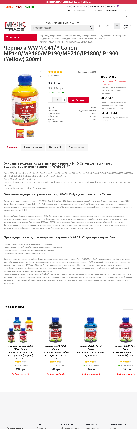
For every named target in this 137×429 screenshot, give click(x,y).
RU (126, 11)
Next (130, 306)
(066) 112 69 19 (74, 6)
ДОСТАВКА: (109, 76)
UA (126, 17)
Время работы (118, 424)
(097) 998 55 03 (91, 6)
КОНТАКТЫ (91, 424)
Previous (125, 306)
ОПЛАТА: (107, 98)
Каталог (14, 37)
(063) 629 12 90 (110, 6)
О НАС (40, 424)
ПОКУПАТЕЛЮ (68, 424)
